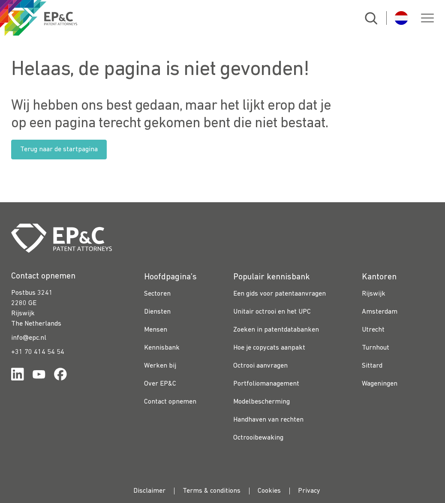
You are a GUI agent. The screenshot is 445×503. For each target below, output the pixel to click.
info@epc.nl (28, 338)
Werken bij (160, 365)
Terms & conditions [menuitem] (212, 491)
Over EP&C (160, 383)
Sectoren (157, 293)
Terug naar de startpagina (59, 149)
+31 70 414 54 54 (37, 352)
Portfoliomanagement (266, 383)
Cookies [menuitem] (269, 491)
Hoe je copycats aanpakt (269, 347)
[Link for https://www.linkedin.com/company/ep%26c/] (17, 376)
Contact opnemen (170, 401)
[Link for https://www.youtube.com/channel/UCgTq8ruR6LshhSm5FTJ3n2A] (39, 376)
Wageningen (379, 383)
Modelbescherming (261, 401)
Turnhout (375, 347)
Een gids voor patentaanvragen (279, 293)
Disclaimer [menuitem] (149, 491)
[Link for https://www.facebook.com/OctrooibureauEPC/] (60, 376)
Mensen (155, 329)
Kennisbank (162, 347)
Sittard (372, 365)
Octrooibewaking (258, 437)
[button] (427, 18)
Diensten (157, 311)
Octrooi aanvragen (260, 365)
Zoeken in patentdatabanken (276, 329)
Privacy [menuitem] (309, 491)
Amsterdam (379, 311)
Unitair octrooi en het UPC (272, 311)
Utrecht (373, 329)
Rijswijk (373, 293)
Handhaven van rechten (268, 419)
